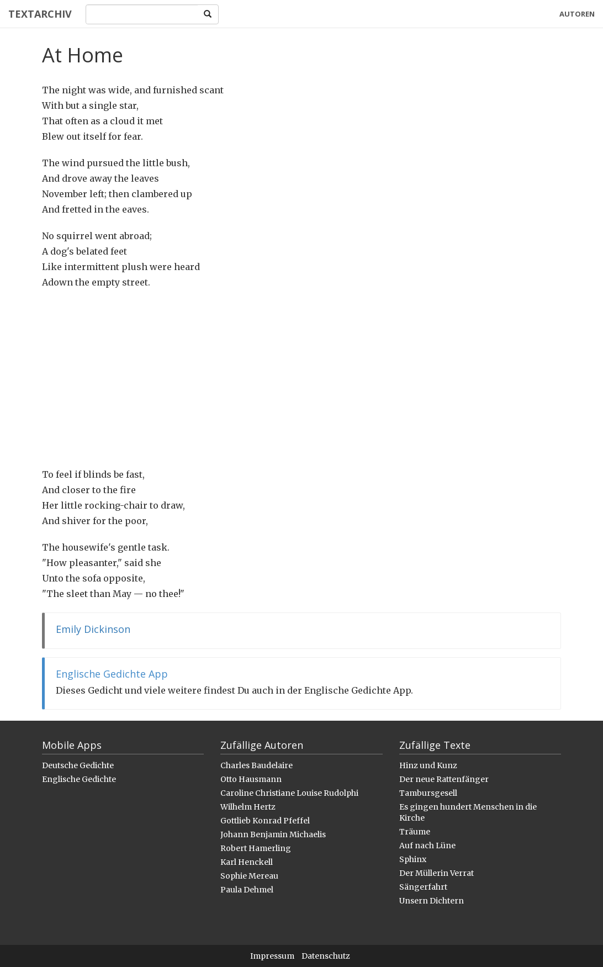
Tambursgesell (428, 793)
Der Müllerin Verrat (436, 873)
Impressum (272, 956)
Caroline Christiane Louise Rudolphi (289, 793)
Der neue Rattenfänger (444, 779)
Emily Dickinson (93, 629)
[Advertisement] (301, 378)
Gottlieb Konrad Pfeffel (265, 821)
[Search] (142, 14)
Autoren (577, 14)
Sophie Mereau (249, 876)
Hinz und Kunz (428, 765)
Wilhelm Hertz (248, 807)
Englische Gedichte (79, 779)
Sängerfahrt (423, 887)
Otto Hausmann (251, 779)
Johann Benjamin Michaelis (273, 834)
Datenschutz (326, 956)
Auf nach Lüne (427, 845)
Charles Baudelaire (256, 765)
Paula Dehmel (246, 890)
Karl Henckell (246, 862)
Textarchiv (40, 13)
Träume (414, 832)
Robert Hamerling (255, 848)
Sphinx (412, 859)
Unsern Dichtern (431, 901)
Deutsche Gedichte (78, 765)
